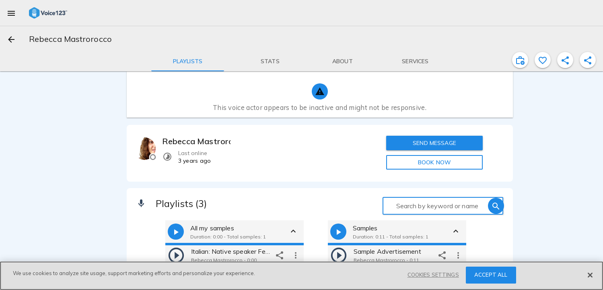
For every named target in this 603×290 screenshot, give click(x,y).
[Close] (590, 275)
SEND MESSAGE (434, 143)
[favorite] (543, 60)
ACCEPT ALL (490, 274)
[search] (496, 206)
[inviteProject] (520, 60)
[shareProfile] (565, 60)
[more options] (296, 255)
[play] (176, 255)
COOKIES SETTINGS (433, 274)
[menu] (11, 13)
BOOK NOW (434, 162)
